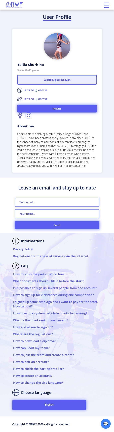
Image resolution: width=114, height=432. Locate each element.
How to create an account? (32, 376)
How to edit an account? (31, 362)
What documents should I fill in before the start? (48, 281)
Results (57, 108)
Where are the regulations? (33, 334)
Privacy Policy (23, 249)
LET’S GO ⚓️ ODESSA (35, 90)
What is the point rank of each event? (40, 320)
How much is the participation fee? (38, 274)
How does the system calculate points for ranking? (50, 313)
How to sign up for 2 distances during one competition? (53, 295)
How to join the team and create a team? (43, 355)
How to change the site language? (38, 383)
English (49, 404)
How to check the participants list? (38, 369)
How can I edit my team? (31, 348)
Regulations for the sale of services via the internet (50, 256)
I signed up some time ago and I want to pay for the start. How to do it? (55, 304)
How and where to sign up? (33, 327)
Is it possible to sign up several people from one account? (55, 288)
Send (57, 225)
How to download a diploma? (34, 341)
